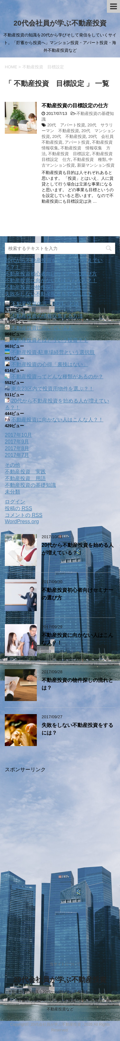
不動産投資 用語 (25, 478)
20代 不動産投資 (69, 136)
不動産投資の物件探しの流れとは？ (46, 287)
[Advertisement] (60, 857)
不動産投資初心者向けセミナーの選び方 (51, 273)
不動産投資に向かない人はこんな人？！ (51, 280)
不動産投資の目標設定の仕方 (75, 105)
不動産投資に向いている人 (42, 328)
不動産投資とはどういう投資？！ (49, 340)
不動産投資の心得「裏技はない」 (49, 364)
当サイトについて (65, 964)
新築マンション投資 (96, 165)
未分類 (12, 491)
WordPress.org (22, 521)
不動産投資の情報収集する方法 (47, 316)
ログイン (15, 501)
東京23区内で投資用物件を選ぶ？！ (52, 388)
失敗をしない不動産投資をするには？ (48, 294)
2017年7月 (17, 455)
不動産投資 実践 (25, 471)
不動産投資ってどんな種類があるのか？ (57, 376)
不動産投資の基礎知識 (30, 485)
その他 (12, 465)
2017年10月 (18, 435)
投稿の (18, 508)
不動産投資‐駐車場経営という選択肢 (53, 352)
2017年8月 (17, 448)
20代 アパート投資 (66, 125)
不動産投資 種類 (89, 159)
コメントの (23, 515)
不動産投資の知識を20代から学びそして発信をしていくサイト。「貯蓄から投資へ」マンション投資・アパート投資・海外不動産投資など (60, 1000)
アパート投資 (77, 142)
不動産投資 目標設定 (69, 153)
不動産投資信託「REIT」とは (45, 303)
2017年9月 (17, 441)
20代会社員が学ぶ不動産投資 (59, 23)
